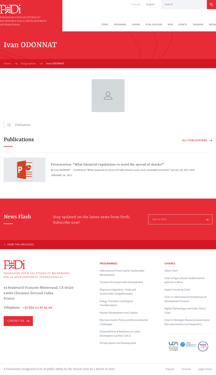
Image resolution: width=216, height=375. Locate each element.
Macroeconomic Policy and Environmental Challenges (124, 322)
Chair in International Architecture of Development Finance (185, 299)
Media (212, 24)
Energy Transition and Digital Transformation (116, 303)
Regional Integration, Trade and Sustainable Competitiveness (118, 292)
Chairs (136, 24)
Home (7, 63)
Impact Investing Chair (177, 290)
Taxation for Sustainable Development (121, 282)
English (150, 4)
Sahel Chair (171, 271)
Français (136, 4)
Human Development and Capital (119, 313)
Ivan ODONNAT (62, 170)
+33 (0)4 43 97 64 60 (37, 308)
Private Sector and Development (118, 343)
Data (170, 24)
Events (183, 24)
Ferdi (105, 24)
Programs (120, 24)
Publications (154, 24)
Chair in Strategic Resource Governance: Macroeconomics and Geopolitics (187, 322)
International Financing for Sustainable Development (122, 273)
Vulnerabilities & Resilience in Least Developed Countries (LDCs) (120, 334)
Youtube (186, 369)
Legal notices (205, 369)
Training (198, 24)
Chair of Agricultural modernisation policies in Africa (184, 280)
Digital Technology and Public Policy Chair (185, 311)
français (170, 369)
